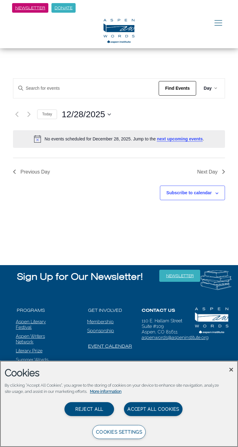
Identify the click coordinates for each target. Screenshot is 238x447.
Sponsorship (100, 330)
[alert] (119, 139)
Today (47, 114)
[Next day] (29, 114)
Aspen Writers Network (30, 339)
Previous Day (31, 171)
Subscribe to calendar (189, 192)
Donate (64, 8)
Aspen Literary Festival (31, 324)
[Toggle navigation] (218, 23)
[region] (119, 404)
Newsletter (30, 8)
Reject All (89, 409)
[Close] (231, 369)
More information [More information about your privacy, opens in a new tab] (105, 391)
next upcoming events (180, 138)
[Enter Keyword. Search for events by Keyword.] (86, 88)
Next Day (211, 171)
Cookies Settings (119, 432)
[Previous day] (16, 114)
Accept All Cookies (153, 409)
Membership (100, 322)
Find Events (177, 88)
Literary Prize (29, 351)
